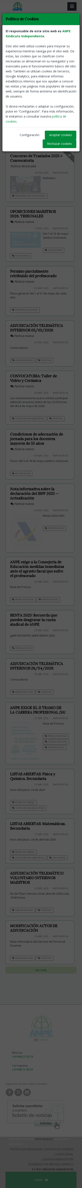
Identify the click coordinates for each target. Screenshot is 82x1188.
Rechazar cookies (59, 144)
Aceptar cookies (60, 135)
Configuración (29, 135)
